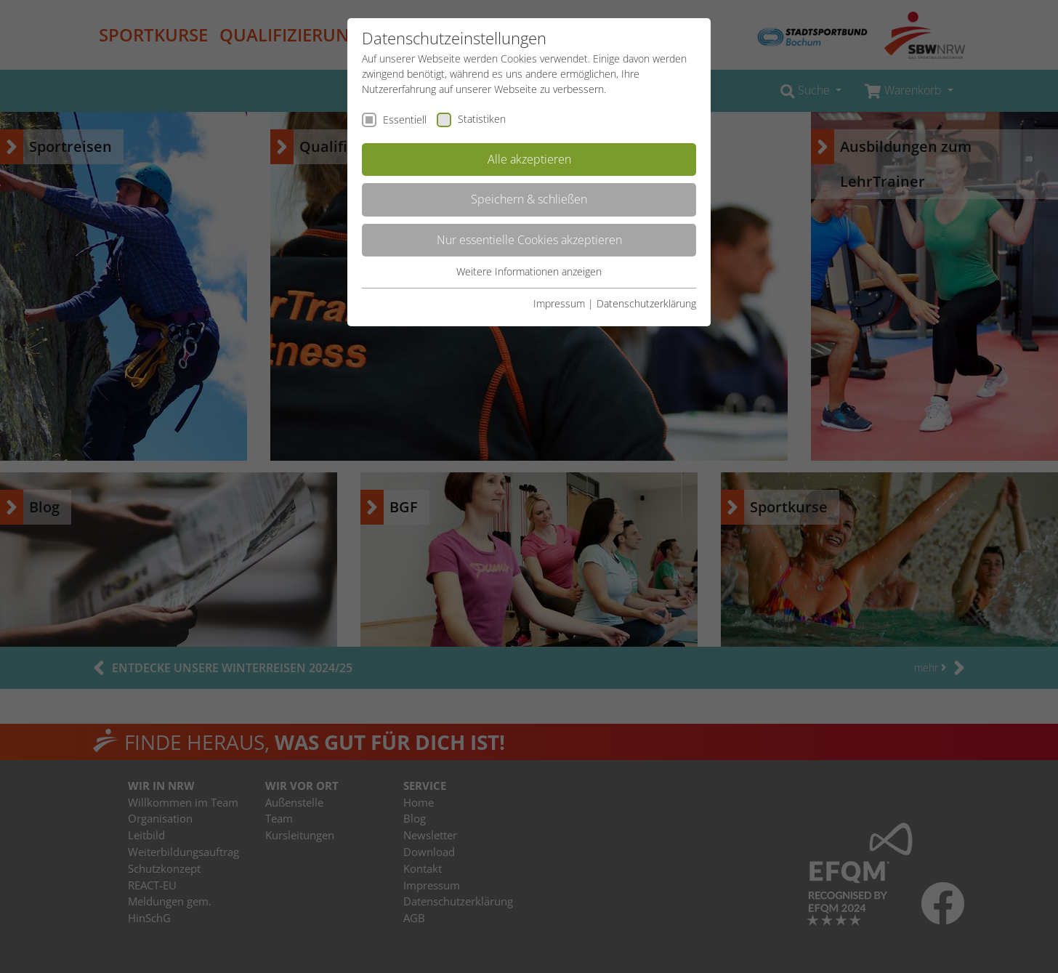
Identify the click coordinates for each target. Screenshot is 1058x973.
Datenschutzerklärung (646, 303)
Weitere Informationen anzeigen (529, 271)
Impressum (559, 303)
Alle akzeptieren (529, 159)
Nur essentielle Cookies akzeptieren (529, 240)
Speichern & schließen (529, 199)
